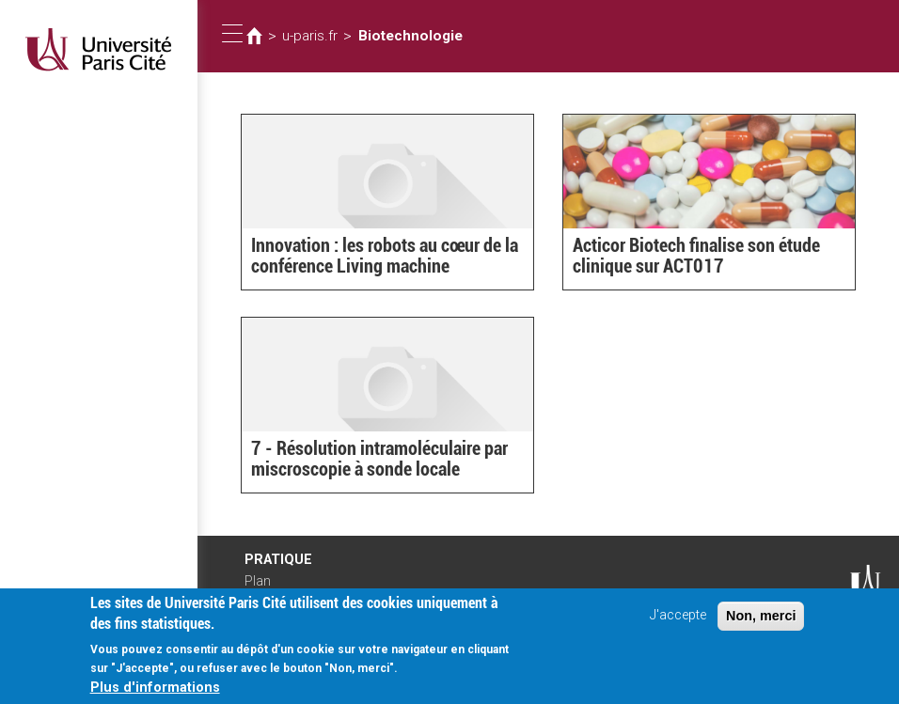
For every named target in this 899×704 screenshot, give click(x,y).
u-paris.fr (307, 35)
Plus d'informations (155, 693)
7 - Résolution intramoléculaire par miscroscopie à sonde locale (366, 461)
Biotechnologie (399, 35)
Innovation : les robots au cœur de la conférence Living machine (373, 258)
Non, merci (761, 621)
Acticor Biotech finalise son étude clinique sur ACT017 (684, 258)
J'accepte (678, 621)
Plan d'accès (263, 587)
